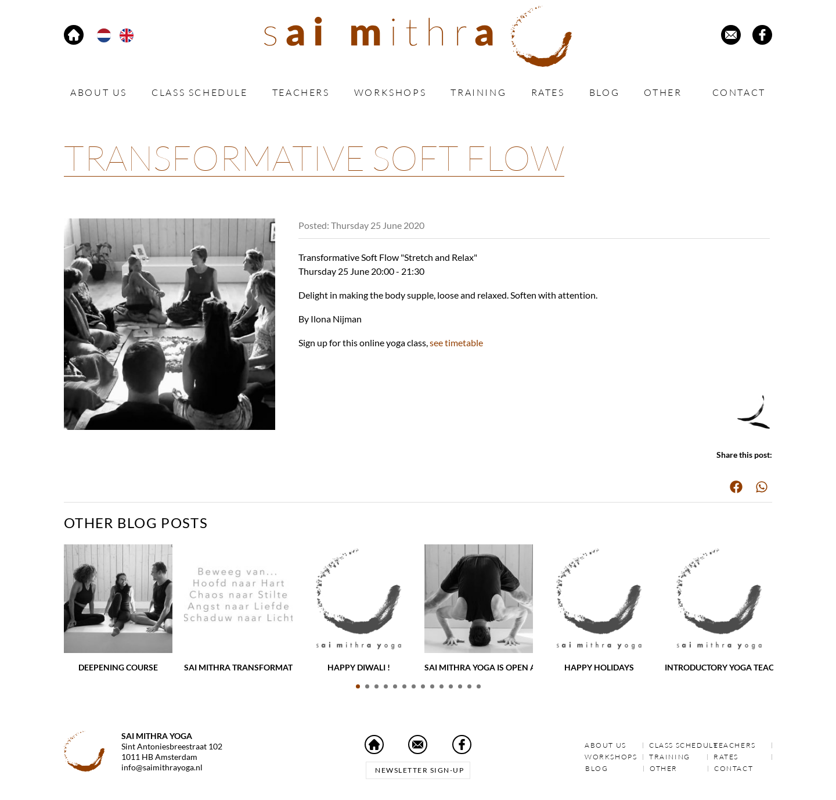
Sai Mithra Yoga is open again (490, 667)
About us (98, 92)
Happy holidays (599, 667)
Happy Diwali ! (358, 667)
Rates (548, 92)
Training (478, 92)
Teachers (301, 92)
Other (665, 93)
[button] (736, 486)
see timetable (456, 342)
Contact (739, 92)
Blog (604, 92)
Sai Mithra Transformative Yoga (257, 667)
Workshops (390, 92)
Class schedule (199, 92)
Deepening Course (118, 667)
